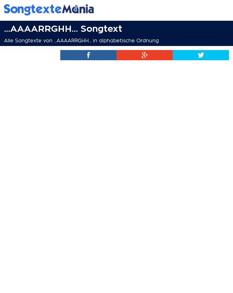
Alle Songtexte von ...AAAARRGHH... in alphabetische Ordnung (81, 40)
